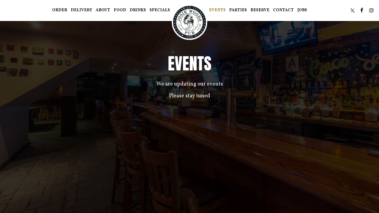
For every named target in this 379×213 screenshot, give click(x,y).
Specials (160, 10)
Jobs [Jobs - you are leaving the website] (302, 10)
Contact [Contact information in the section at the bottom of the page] (283, 10)
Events (217, 10)
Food (120, 10)
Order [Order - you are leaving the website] (59, 10)
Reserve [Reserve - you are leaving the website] (259, 10)
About (103, 10)
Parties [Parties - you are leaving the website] (238, 10)
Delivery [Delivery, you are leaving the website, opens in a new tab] (81, 10)
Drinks (138, 10)
